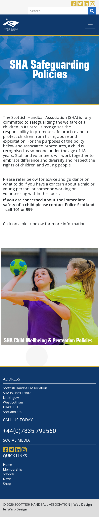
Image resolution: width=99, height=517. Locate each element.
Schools (9, 474)
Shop (7, 483)
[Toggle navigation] (90, 25)
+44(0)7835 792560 (29, 430)
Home (7, 464)
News (7, 479)
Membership (12, 469)
